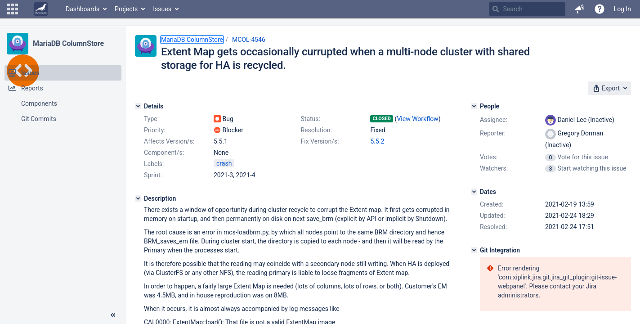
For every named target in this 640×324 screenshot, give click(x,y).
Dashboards (82, 9)
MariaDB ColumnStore (68, 43)
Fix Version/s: (319, 141)
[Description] (138, 198)
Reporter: (493, 133)
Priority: (155, 130)
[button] (12, 9)
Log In (622, 9)
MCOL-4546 (248, 39)
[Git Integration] (474, 250)
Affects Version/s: (169, 141)
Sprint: (153, 175)
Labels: (154, 163)
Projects (126, 9)
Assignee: (493, 119)
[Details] (138, 106)
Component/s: (164, 152)
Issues (162, 9)
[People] (474, 106)
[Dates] (474, 192)
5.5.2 (377, 141)
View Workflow (417, 118)
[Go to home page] (41, 9)
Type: (151, 118)
